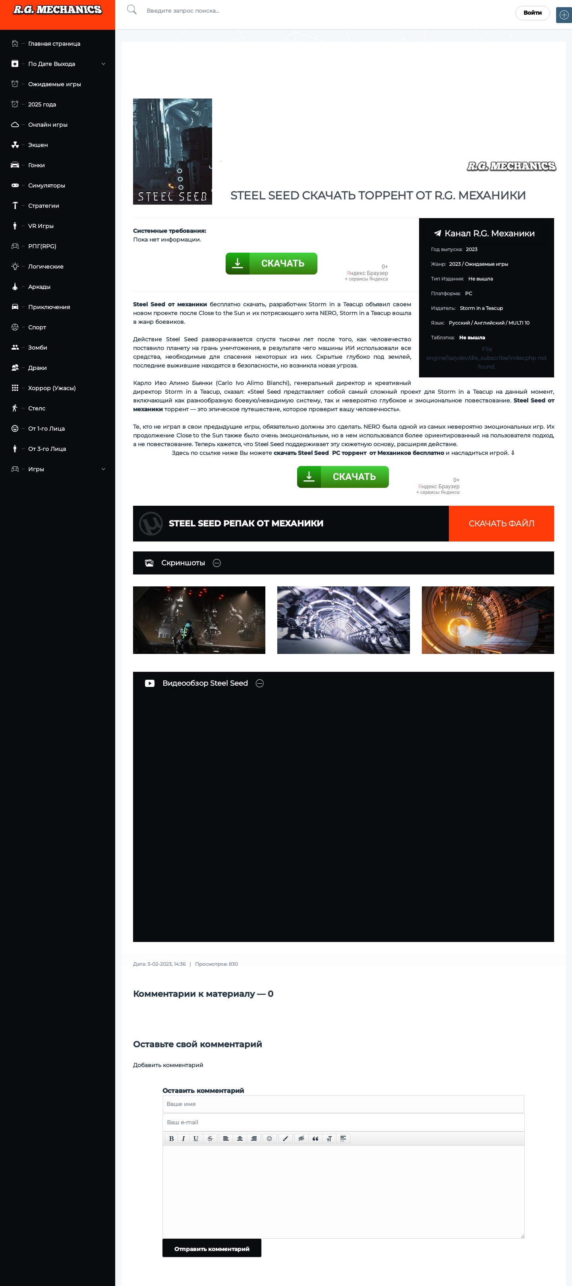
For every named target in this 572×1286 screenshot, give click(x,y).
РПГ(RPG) (32, 246)
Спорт (27, 328)
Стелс (26, 409)
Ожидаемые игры (44, 84)
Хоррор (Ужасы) (42, 388)
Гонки (26, 165)
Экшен (28, 145)
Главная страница (44, 44)
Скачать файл (502, 523)
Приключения (39, 307)
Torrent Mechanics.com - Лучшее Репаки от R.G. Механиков (57, 13)
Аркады (29, 287)
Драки (27, 368)
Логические (36, 267)
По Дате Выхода (56, 64)
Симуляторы (36, 186)
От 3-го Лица (37, 449)
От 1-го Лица (36, 429)
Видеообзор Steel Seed (196, 683)
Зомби (27, 348)
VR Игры (31, 226)
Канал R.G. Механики (484, 233)
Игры (56, 469)
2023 (455, 264)
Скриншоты (175, 563)
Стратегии (33, 206)
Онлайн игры (38, 125)
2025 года (32, 105)
